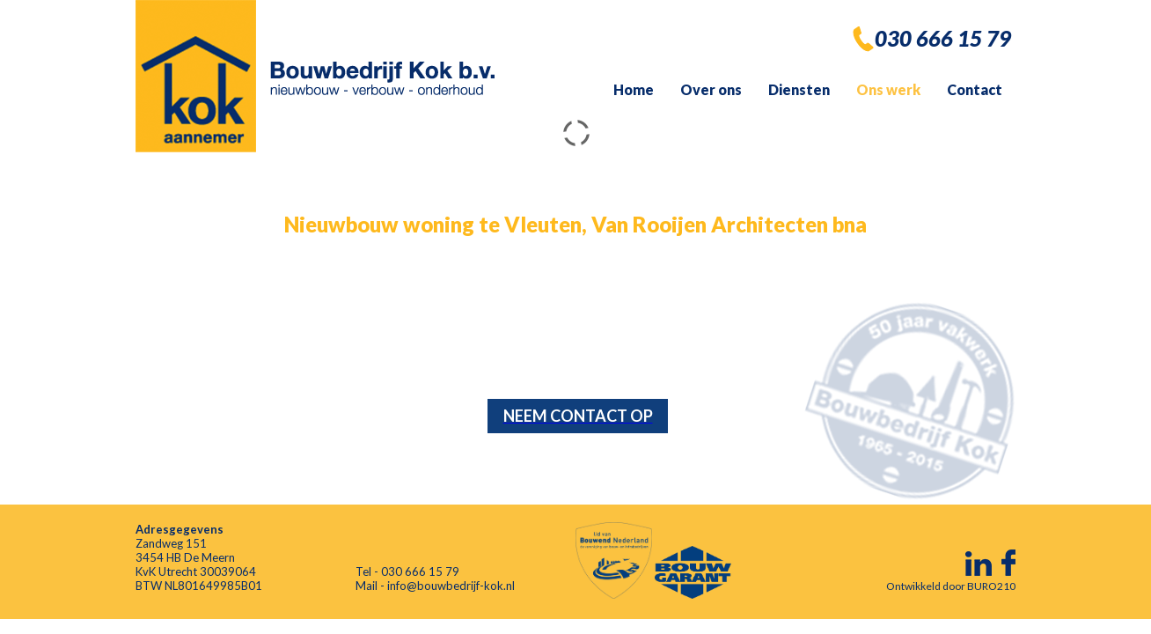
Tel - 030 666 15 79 (407, 571)
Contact (974, 89)
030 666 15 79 (943, 38)
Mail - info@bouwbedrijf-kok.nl (435, 586)
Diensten (799, 89)
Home (633, 89)
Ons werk (888, 89)
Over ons (711, 89)
